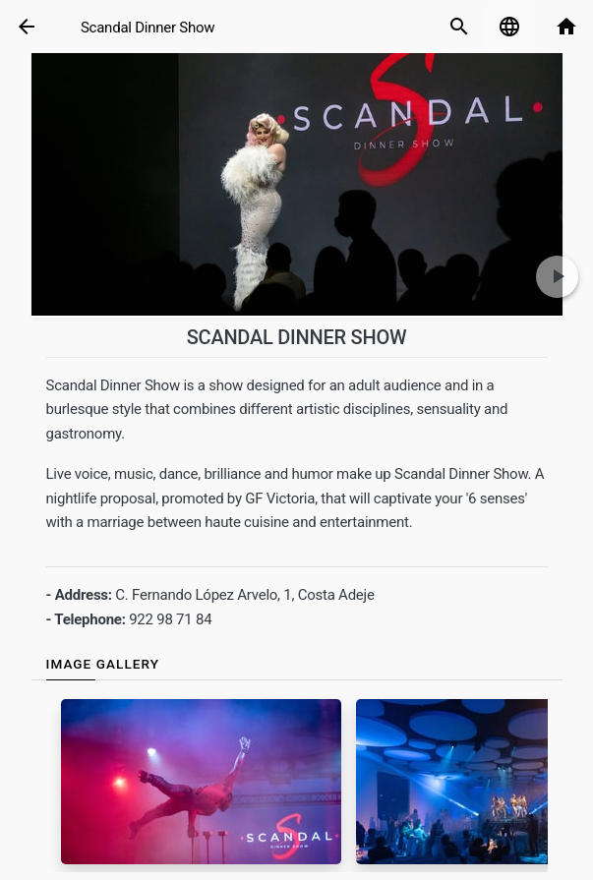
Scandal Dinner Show (147, 27)
